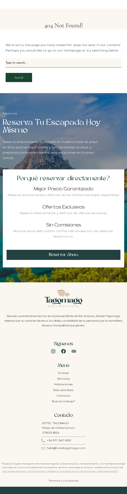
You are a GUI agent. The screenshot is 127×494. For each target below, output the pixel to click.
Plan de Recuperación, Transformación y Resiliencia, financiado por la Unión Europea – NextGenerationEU (61, 471)
